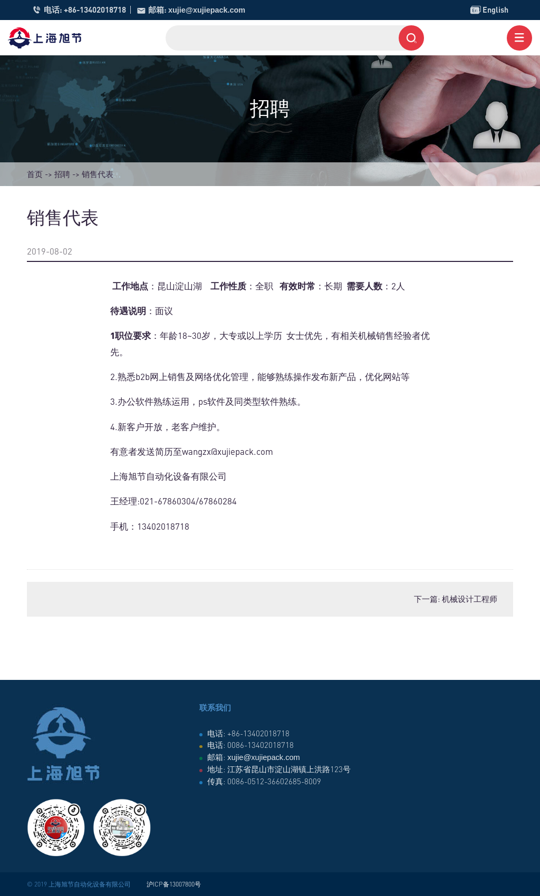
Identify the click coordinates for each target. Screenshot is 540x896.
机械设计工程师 (469, 598)
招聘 (62, 174)
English (488, 10)
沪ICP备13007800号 (174, 884)
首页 (35, 174)
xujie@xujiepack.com (208, 9)
